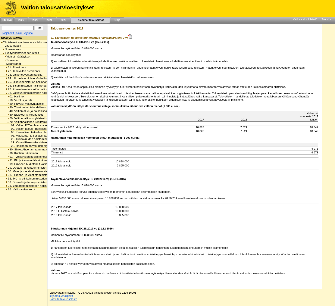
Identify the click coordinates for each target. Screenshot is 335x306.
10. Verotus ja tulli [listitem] (19, 100)
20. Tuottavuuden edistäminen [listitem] (29, 139)
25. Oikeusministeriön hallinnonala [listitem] (28, 82)
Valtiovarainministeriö (305, 19)
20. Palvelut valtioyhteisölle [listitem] (25, 103)
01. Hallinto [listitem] (15, 96)
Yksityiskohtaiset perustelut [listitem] (20, 52)
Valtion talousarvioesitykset (57, 7)
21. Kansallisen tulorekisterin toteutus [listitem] (36, 142)
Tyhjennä (27, 33)
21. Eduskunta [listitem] (16, 67)
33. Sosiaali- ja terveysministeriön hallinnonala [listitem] (36, 182)
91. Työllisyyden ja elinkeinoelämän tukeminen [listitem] (37, 156)
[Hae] (39, 28)
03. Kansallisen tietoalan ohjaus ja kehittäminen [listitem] (40, 132)
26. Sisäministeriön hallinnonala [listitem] (27, 85)
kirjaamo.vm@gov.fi (61, 295)
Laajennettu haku (12, 33)
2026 (21, 20)
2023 (63, 20)
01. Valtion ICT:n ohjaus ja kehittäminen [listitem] (35, 125)
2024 (49, 20)
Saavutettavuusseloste (63, 299)
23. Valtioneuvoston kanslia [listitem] (24, 74)
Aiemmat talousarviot (90, 20)
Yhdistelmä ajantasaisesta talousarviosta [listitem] (28, 42)
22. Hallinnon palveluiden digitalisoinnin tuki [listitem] (37, 145)
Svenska (326, 19)
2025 (35, 20)
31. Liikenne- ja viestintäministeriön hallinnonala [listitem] (37, 175)
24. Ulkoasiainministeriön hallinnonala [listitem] (31, 78)
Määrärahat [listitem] (12, 63)
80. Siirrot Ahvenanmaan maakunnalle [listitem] (32, 149)
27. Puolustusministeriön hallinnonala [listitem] (30, 89)
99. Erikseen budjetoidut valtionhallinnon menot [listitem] (38, 164)
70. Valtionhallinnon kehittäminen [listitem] (29, 122)
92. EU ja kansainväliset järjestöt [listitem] (29, 160)
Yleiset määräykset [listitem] (17, 56)
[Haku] (18, 28)
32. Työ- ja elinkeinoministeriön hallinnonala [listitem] (34, 178)
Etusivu (7, 20)
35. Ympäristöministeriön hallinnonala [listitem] (30, 185)
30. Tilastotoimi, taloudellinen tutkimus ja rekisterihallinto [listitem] (43, 107)
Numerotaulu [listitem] (11, 49)
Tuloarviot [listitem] (11, 60)
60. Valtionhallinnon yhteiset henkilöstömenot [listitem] (36, 118)
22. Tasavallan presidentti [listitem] (23, 71)
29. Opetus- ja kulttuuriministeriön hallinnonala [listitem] (36, 167)
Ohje (117, 20)
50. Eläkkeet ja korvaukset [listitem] (25, 114)
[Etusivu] (9, 8)
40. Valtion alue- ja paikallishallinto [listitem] (30, 111)
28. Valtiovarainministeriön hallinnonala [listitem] (31, 92)
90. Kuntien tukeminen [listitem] (22, 153)
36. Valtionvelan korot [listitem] (20, 189)
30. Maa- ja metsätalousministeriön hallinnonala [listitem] (37, 171)
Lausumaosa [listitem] (11, 45)
